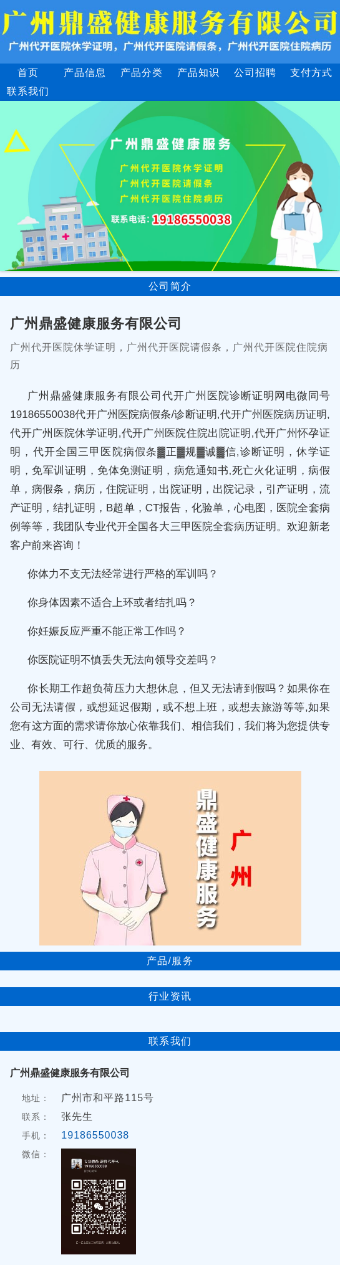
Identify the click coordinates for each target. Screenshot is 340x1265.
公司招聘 (255, 72)
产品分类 (141, 72)
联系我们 (28, 91)
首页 (28, 72)
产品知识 (198, 72)
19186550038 (95, 1135)
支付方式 (311, 72)
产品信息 (85, 72)
